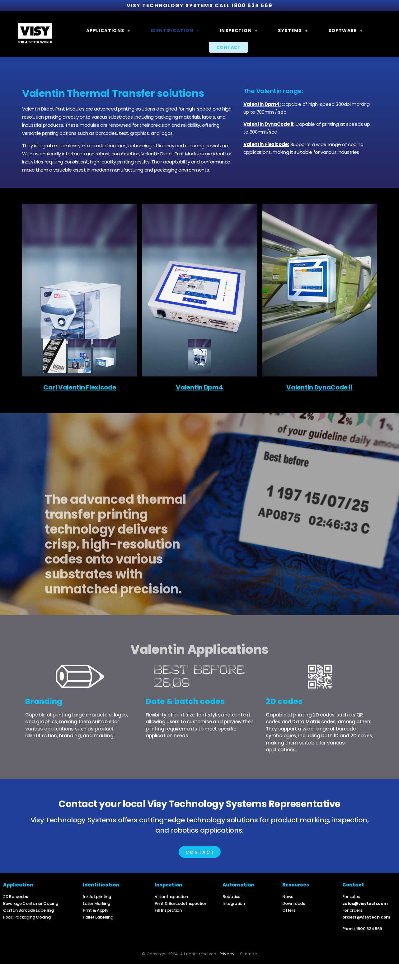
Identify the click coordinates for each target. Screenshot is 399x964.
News (287, 897)
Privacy (227, 954)
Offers (288, 910)
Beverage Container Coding (30, 903)
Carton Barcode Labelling (28, 910)
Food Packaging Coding (27, 917)
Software (345, 30)
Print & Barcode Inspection (181, 903)
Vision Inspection (171, 897)
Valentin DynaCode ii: (268, 124)
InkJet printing (97, 897)
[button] (108, 30)
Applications (108, 30)
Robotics (231, 897)
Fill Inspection (168, 910)
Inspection (239, 30)
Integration (234, 903)
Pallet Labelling (98, 917)
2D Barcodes (15, 897)
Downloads (293, 903)
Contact (228, 47)
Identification (175, 30)
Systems (293, 30)
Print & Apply (95, 910)
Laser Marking (96, 903)
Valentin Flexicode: (266, 144)
